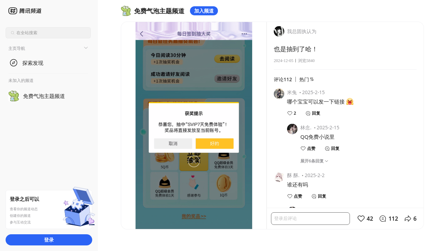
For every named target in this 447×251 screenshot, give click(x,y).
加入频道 (204, 10)
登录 (49, 239)
